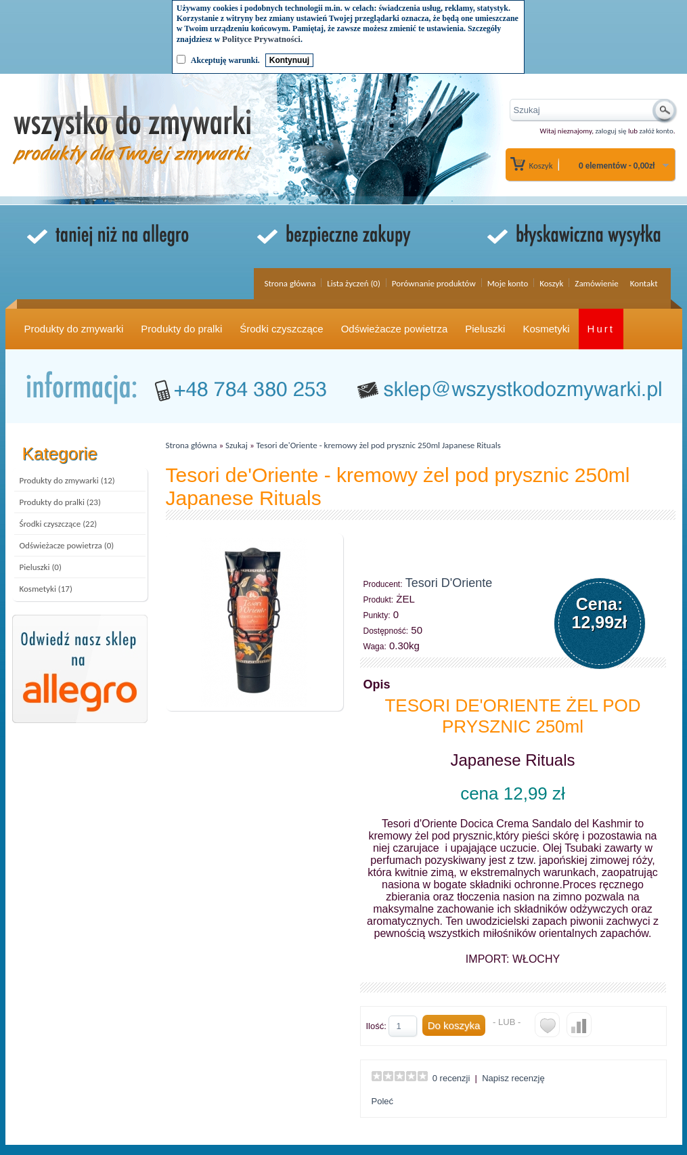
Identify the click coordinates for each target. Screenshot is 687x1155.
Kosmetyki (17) (46, 589)
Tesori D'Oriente (448, 583)
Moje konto (508, 283)
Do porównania (579, 1024)
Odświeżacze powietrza (394, 328)
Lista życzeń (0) (353, 283)
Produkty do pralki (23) (60, 502)
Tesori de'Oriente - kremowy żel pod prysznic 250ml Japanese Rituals (379, 445)
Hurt (601, 328)
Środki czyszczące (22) (58, 524)
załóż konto (656, 131)
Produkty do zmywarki (74, 328)
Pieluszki (485, 328)
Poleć (383, 1101)
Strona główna (289, 283)
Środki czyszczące (281, 328)
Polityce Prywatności (261, 39)
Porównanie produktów (434, 283)
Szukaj (236, 445)
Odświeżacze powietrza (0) (67, 545)
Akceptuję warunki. (225, 60)
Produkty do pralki (181, 328)
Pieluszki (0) (41, 567)
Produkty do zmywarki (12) (67, 480)
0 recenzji (451, 1078)
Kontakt (644, 283)
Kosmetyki (546, 328)
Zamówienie (596, 283)
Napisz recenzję (513, 1078)
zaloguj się (610, 131)
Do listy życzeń (547, 1024)
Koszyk (541, 165)
